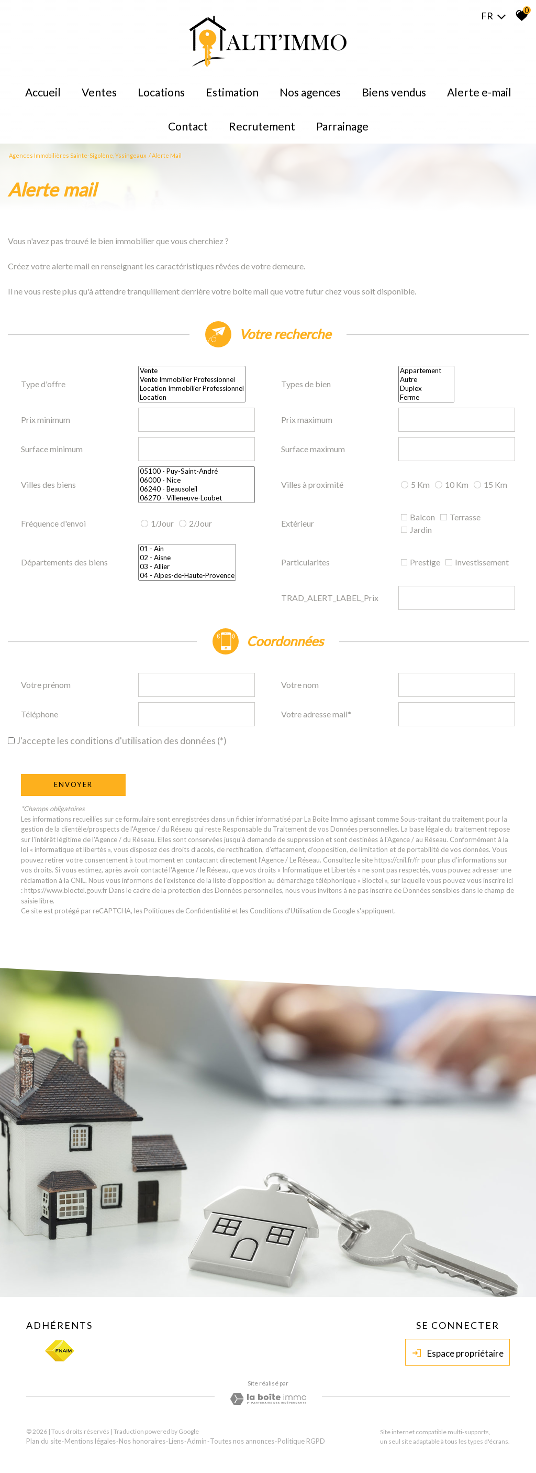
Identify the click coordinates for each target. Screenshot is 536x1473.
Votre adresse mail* (316, 714)
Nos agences (310, 92)
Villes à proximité (312, 484)
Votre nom (300, 685)
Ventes (99, 92)
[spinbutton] (196, 420)
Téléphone (39, 714)
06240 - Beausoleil (197, 489)
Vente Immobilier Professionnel (192, 379)
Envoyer (73, 784)
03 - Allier (187, 566)
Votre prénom (46, 685)
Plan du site (43, 1441)
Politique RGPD (301, 1441)
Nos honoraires (142, 1441)
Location (192, 397)
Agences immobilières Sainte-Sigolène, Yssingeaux (78, 155)
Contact (188, 126)
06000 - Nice (197, 480)
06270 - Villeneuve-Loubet (197, 498)
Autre (426, 379)
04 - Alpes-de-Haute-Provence (187, 575)
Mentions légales (90, 1441)
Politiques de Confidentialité (187, 911)
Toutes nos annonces (242, 1441)
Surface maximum (313, 449)
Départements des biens (64, 562)
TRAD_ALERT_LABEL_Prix (329, 598)
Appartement (426, 370)
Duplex (426, 388)
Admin (197, 1441)
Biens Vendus (394, 92)
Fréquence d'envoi (53, 523)
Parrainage (342, 126)
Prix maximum (306, 419)
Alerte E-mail (479, 92)
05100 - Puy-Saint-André (197, 471)
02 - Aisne (187, 557)
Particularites (305, 562)
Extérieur (297, 523)
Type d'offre (43, 384)
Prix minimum (45, 419)
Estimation (232, 92)
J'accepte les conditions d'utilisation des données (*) (121, 740)
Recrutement (262, 126)
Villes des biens (48, 484)
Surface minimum (52, 449)
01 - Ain (187, 548)
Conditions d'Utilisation (285, 911)
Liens (176, 1441)
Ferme (426, 397)
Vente (192, 370)
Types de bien (306, 384)
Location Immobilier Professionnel (192, 388)
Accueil (43, 92)
